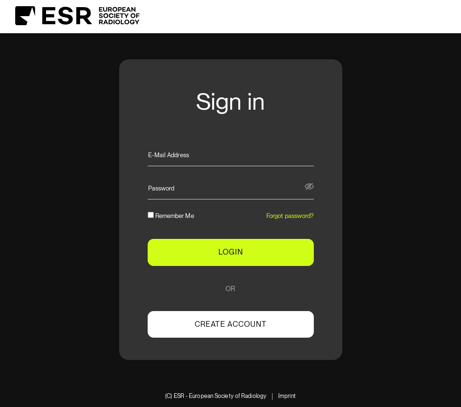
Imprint (287, 396)
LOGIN (230, 251)
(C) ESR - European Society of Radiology (215, 396)
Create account (231, 324)
